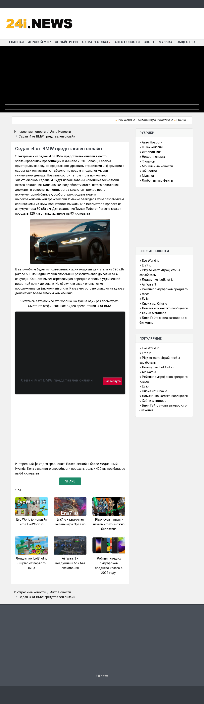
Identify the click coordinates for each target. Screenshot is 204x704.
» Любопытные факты (156, 180)
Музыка (166, 42)
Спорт (149, 42)
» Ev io (144, 299)
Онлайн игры (66, 42)
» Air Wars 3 (147, 284)
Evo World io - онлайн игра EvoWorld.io (147, 120)
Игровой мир (39, 42)
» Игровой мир (150, 152)
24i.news (102, 676)
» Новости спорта (152, 157)
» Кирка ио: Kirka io (153, 303)
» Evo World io (149, 260)
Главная (16, 42)
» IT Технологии (151, 147)
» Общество (148, 171)
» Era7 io (145, 265)
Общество (186, 42)
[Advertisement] (102, 76)
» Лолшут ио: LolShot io (156, 280)
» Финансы (147, 161)
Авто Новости (127, 42)
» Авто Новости (150, 142)
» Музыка (146, 176)
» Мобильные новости (156, 166)
